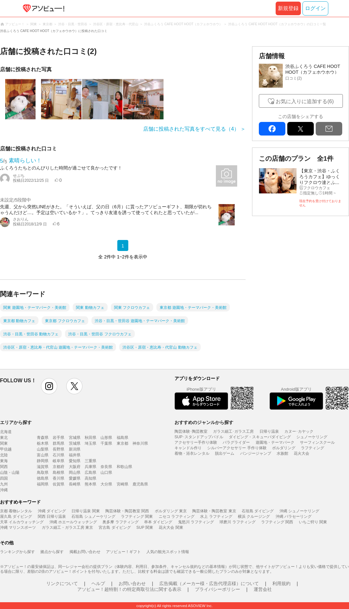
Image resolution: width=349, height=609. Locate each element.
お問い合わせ (132, 583)
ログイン (315, 8)
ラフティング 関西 (277, 522)
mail (329, 129)
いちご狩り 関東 (313, 522)
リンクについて (62, 583)
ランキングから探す (17, 551)
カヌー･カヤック (298, 431)
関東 (4, 443)
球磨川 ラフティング (237, 522)
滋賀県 (42, 466)
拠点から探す (52, 551)
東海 (4, 461)
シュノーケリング (311, 437)
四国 (4, 478)
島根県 (58, 472)
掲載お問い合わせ (84, 551)
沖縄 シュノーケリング (299, 511)
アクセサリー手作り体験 (195, 442)
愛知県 (74, 461)
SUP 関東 (144, 527)
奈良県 (106, 466)
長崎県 (74, 484)
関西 (4, 466)
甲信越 (6, 449)
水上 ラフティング (216, 516)
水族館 (282, 453)
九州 (4, 484)
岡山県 (74, 472)
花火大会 (301, 453)
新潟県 (74, 449)
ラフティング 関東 (137, 516)
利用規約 (281, 583)
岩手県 (58, 437)
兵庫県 (90, 466)
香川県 (58, 478)
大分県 (106, 484)
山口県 (106, 472)
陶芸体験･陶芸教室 (190, 431)
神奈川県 (140, 443)
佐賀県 (58, 484)
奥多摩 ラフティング (120, 522)
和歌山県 (124, 466)
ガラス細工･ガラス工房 (233, 431)
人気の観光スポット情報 (167, 551)
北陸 (4, 455)
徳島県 (42, 478)
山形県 (106, 437)
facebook (272, 129)
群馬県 (58, 443)
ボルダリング (283, 448)
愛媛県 (74, 478)
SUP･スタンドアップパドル (198, 437)
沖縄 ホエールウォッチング (73, 522)
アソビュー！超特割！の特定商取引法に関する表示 (129, 589)
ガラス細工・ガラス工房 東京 (67, 527)
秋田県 (90, 437)
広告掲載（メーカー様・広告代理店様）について (209, 583)
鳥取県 (42, 472)
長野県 (58, 449)
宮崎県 (122, 484)
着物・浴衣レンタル (191, 453)
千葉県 (106, 443)
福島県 (122, 437)
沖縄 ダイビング (52, 511)
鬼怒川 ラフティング (196, 522)
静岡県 (42, 461)
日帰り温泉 (269, 431)
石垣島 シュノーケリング (93, 516)
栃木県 (42, 443)
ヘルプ (98, 583)
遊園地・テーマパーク (275, 442)
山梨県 (42, 449)
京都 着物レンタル (16, 511)
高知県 (90, 478)
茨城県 (74, 443)
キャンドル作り (188, 448)
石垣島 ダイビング (258, 511)
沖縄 (4, 490)
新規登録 (288, 8)
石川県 (58, 455)
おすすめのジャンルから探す (203, 422)
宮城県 (74, 437)
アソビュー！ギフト (123, 551)
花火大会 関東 (171, 527)
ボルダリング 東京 (171, 511)
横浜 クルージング (254, 516)
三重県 (90, 461)
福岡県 (42, 484)
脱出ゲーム (224, 453)
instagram (49, 386)
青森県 (42, 437)
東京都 (122, 443)
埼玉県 (90, 443)
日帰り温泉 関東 (85, 511)
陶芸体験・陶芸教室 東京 (214, 511)
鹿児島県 (140, 484)
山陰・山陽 (9, 472)
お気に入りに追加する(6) (305, 101)
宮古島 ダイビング (115, 527)
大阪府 (74, 466)
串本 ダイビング (158, 522)
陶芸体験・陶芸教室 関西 (127, 511)
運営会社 (263, 589)
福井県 (74, 455)
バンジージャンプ (255, 453)
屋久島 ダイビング (16, 516)
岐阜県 (58, 461)
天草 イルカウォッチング (22, 522)
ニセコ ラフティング (177, 516)
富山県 (42, 455)
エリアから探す (16, 422)
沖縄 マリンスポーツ (18, 527)
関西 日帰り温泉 (52, 516)
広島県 (90, 472)
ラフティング (312, 448)
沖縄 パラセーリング (294, 516)
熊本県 (90, 484)
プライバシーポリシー (217, 589)
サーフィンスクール (317, 442)
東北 (4, 437)
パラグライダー (236, 442)
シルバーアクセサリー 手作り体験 (236, 448)
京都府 (58, 466)
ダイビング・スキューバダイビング (260, 437)
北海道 (6, 432)
